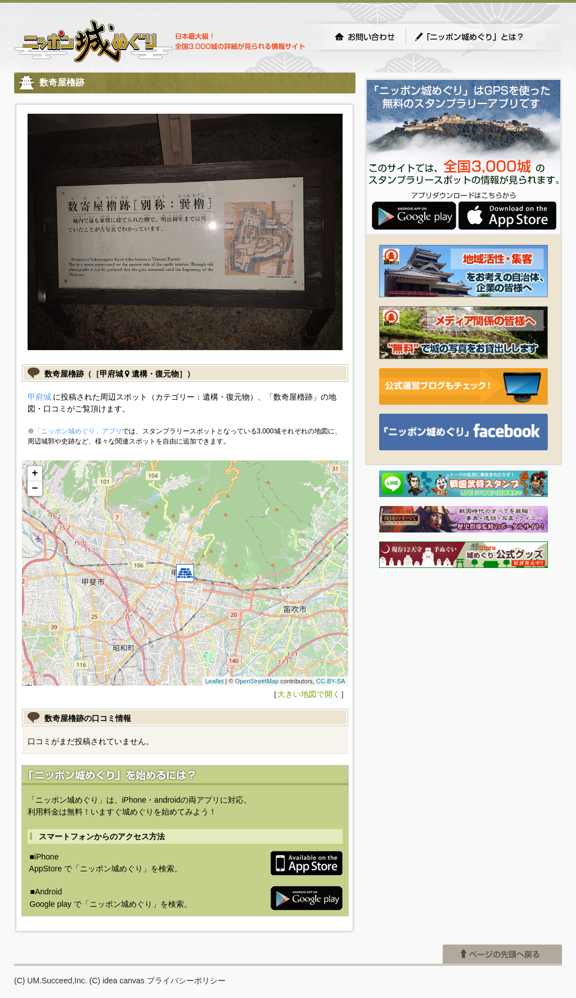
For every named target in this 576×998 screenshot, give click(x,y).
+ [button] (35, 473)
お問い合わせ (364, 36)
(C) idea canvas (117, 980)
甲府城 (39, 396)
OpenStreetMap (257, 681)
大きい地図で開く (308, 694)
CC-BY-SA (330, 681)
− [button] (35, 488)
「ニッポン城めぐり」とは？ (480, 36)
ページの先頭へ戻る (502, 954)
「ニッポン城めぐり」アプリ (78, 431)
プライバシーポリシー (186, 980)
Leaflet (214, 681)
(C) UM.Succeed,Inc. (50, 980)
